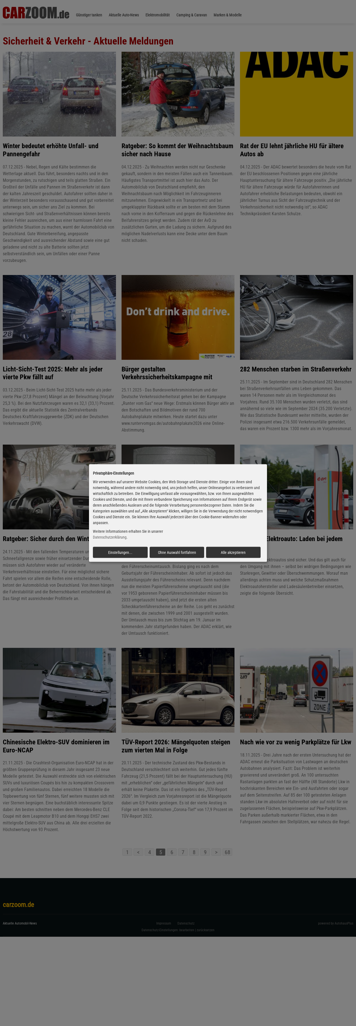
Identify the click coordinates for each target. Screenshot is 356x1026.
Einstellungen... (120, 552)
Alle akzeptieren (233, 552)
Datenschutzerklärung (110, 537)
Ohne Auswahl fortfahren (177, 552)
